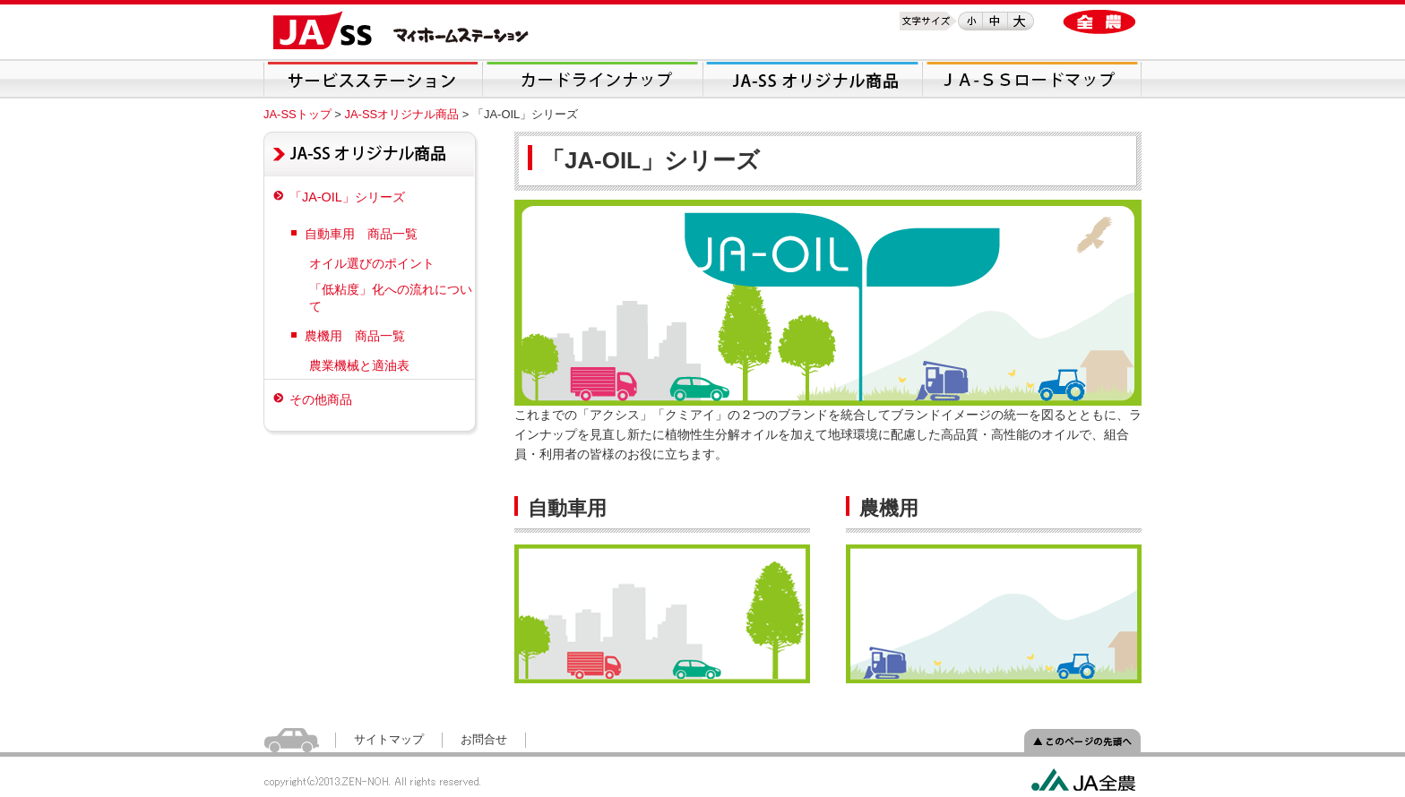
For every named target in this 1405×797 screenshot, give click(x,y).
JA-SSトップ (297, 114)
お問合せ (484, 739)
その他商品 (320, 399)
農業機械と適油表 (359, 365)
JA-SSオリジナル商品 (401, 114)
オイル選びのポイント (372, 263)
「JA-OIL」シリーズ (347, 197)
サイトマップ (389, 739)
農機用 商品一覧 (355, 336)
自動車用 (567, 508)
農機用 (888, 508)
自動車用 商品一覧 (361, 234)
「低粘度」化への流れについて (390, 297)
